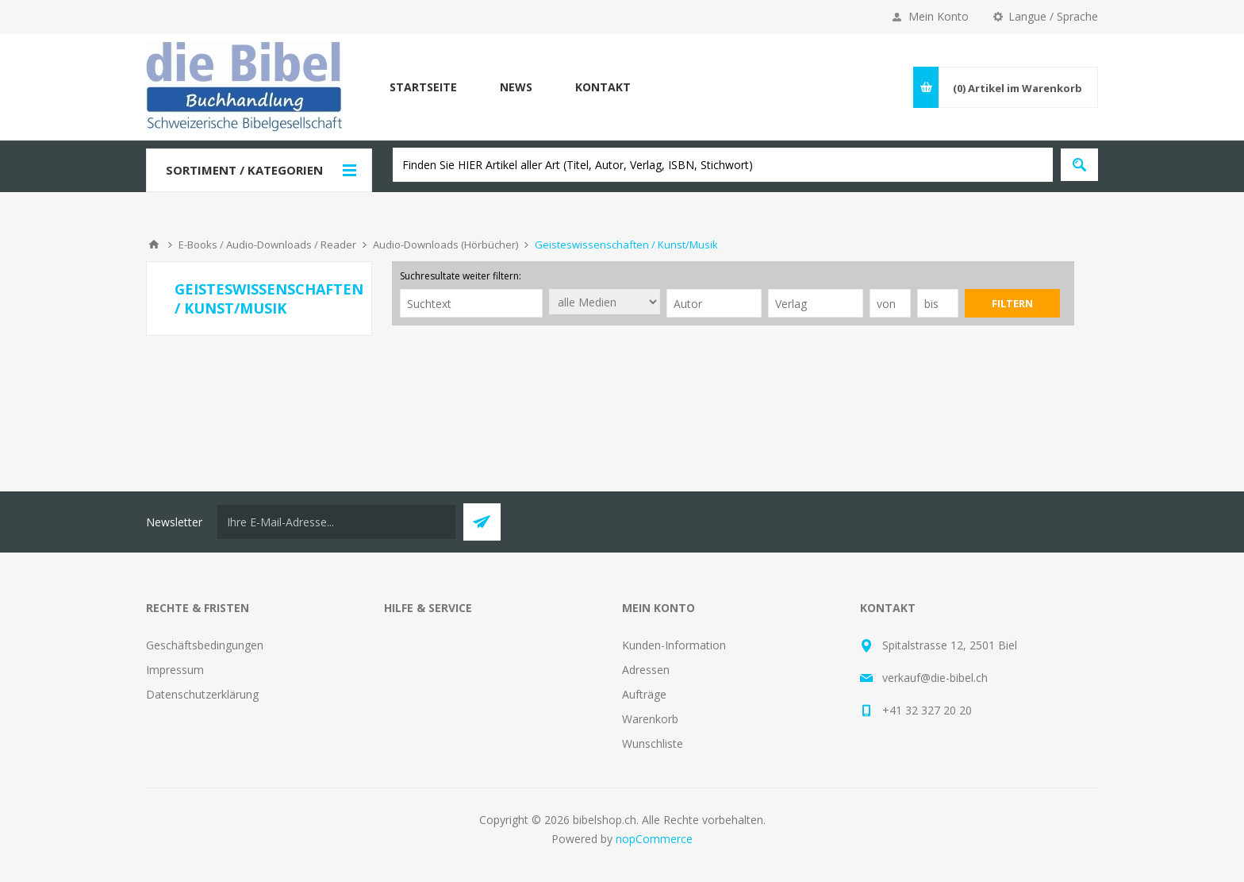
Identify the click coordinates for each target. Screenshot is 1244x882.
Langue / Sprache (1053, 16)
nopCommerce (654, 838)
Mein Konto (938, 16)
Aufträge (644, 694)
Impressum (175, 669)
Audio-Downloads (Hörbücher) (445, 244)
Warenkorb (650, 718)
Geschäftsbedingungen (204, 645)
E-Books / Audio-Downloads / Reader (267, 244)
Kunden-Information (674, 645)
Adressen (646, 669)
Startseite (423, 86)
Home (154, 244)
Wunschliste (652, 743)
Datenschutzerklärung (202, 694)
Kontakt (603, 86)
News (516, 86)
